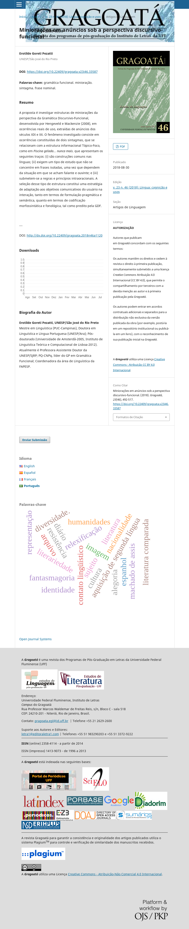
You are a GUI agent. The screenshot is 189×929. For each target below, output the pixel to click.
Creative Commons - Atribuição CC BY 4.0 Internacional (139, 364)
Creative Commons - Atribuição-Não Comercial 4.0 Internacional (115, 874)
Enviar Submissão (34, 440)
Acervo (36, 17)
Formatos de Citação (129, 417)
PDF (122, 146)
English (29, 466)
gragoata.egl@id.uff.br (51, 721)
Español (29, 473)
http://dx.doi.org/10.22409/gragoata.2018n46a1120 (64, 235)
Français (30, 479)
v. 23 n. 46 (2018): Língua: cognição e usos (73, 17)
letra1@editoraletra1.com (40, 734)
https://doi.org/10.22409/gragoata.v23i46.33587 (62, 72)
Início (22, 17)
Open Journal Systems (35, 639)
